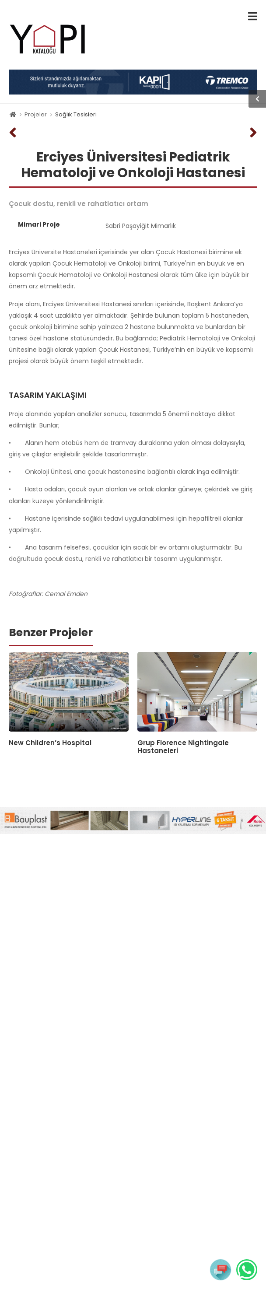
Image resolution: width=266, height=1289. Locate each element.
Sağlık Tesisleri (76, 114)
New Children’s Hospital (50, 742)
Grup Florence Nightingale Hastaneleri (183, 746)
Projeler (35, 114)
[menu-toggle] (252, 16)
